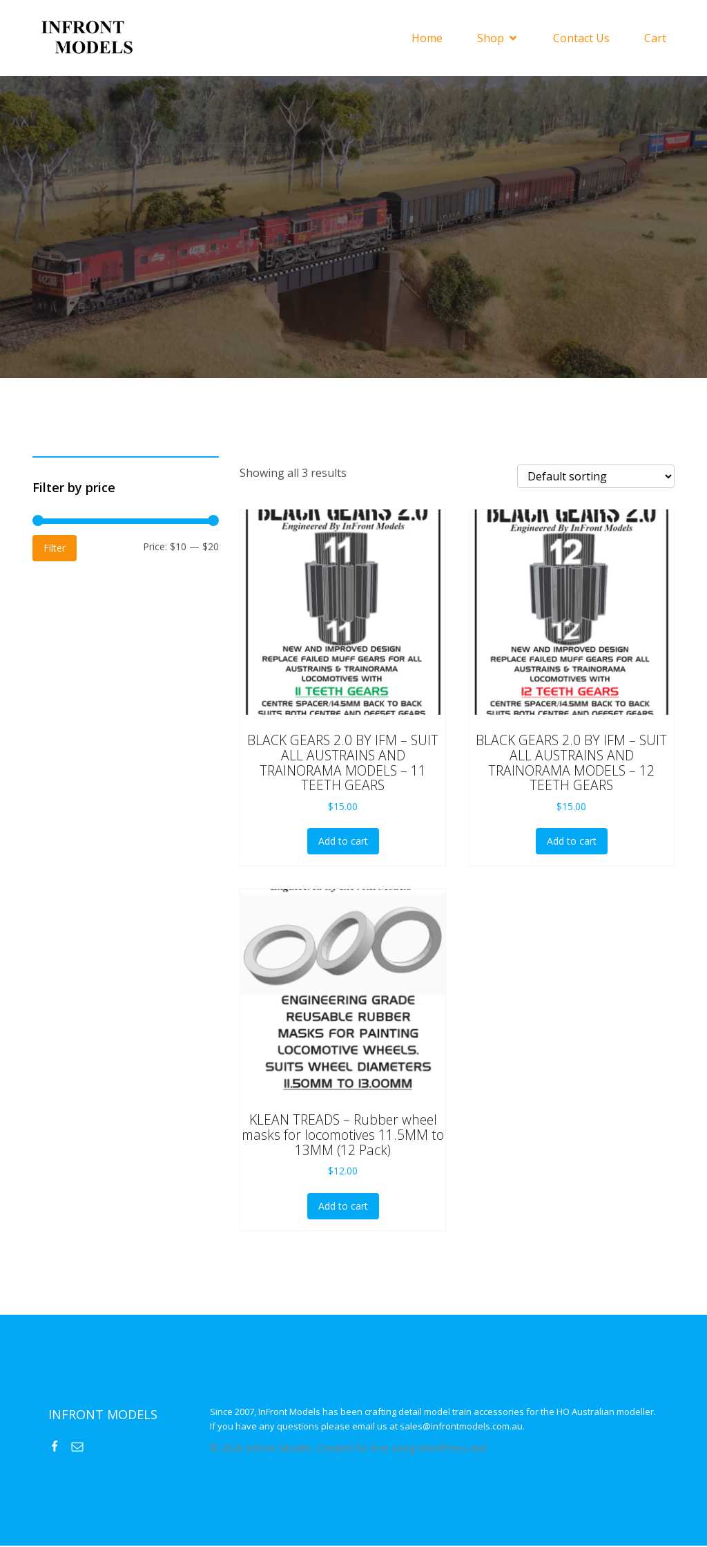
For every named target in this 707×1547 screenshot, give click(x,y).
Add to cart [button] (343, 842)
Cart (655, 38)
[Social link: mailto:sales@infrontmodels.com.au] (82, 1447)
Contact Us (581, 38)
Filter (54, 549)
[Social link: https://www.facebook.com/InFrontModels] (59, 1447)
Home (427, 38)
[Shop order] (596, 477)
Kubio (501, 1449)
